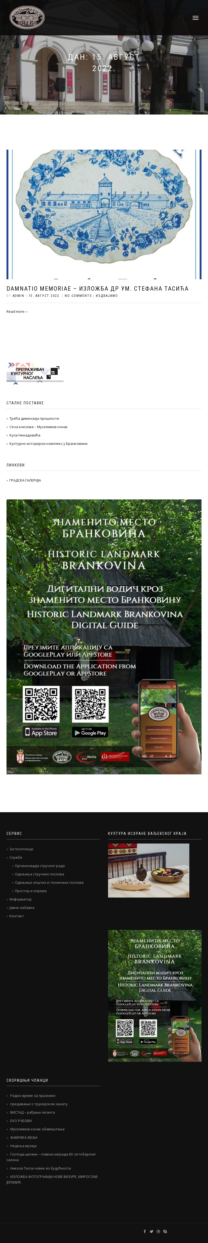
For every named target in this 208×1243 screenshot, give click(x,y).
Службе (15, 857)
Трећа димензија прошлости (34, 418)
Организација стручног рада (40, 865)
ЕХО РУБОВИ (21, 1120)
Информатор (20, 899)
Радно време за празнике (33, 1095)
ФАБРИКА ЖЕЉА (23, 1137)
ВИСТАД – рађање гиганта (32, 1112)
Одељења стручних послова (39, 874)
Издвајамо (107, 296)
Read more (15, 311)
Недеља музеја (23, 1145)
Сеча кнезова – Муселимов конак (38, 426)
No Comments (78, 296)
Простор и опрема (31, 890)
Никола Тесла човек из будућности (40, 1168)
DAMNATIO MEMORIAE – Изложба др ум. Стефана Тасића (97, 288)
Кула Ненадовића (24, 435)
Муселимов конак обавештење (37, 1129)
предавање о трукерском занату (39, 1103)
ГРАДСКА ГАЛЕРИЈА (25, 480)
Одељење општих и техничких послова (49, 882)
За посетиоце (21, 848)
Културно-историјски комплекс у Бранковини (48, 443)
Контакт (16, 915)
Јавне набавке (22, 907)
